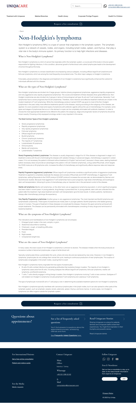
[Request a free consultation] (68, 24)
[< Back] (25, 31)
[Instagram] (108, 359)
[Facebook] (112, 359)
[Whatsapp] (104, 359)
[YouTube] (117, 359)
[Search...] (86, 6)
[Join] (124, 378)
